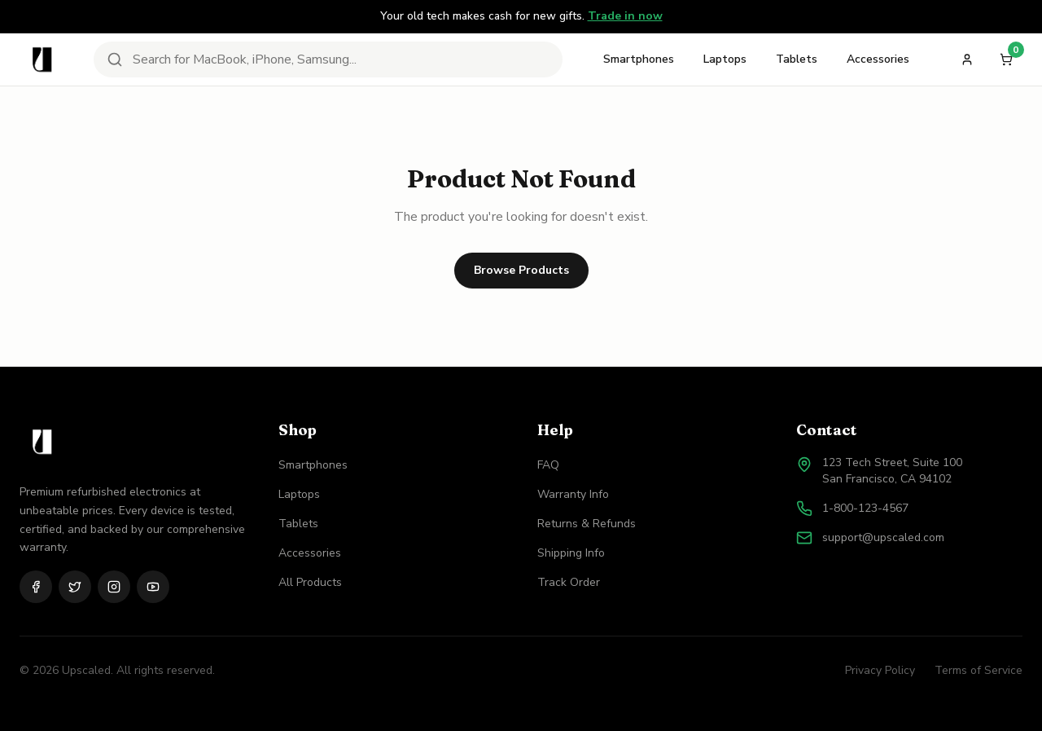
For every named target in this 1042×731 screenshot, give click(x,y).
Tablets (796, 59)
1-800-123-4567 (865, 508)
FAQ (548, 465)
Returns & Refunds (586, 523)
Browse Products (521, 270)
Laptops (724, 59)
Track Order (568, 582)
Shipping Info (571, 553)
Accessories (878, 59)
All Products (310, 582)
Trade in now (625, 16)
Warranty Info (573, 494)
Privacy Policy (880, 670)
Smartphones (638, 59)
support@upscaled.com (883, 537)
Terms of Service (978, 670)
